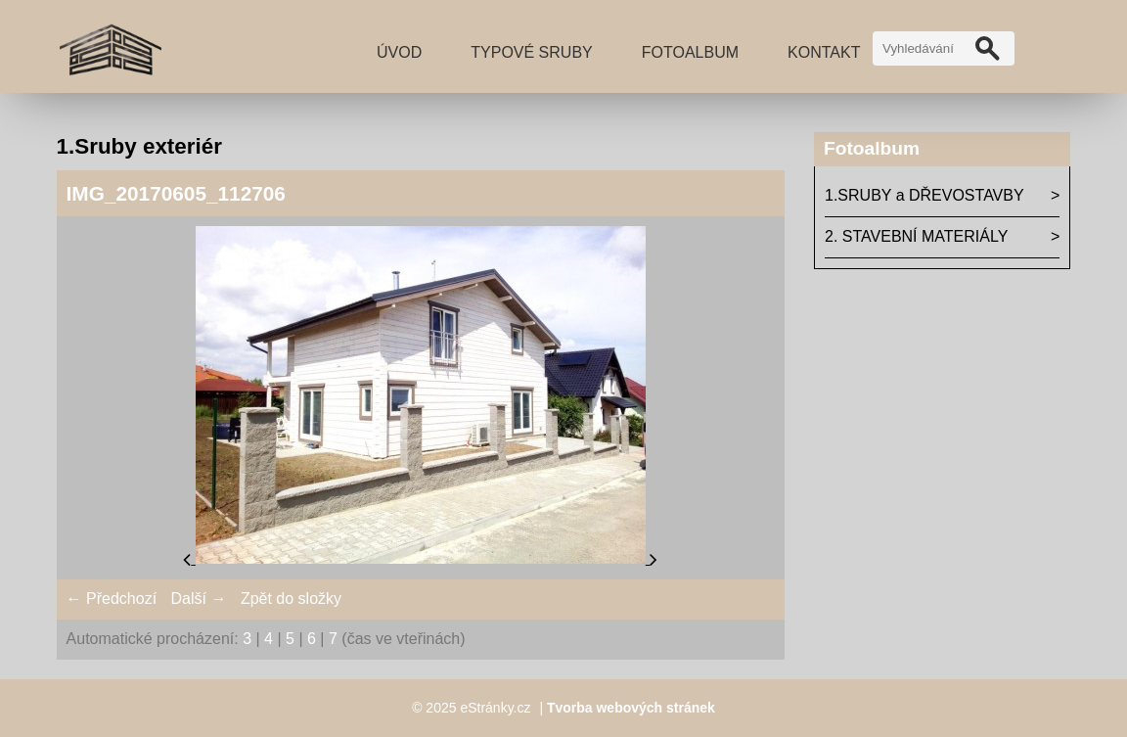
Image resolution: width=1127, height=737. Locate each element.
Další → (199, 598)
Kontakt (824, 52)
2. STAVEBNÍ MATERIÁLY (916, 236)
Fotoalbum (690, 52)
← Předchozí (112, 598)
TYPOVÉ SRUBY (531, 52)
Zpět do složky (291, 598)
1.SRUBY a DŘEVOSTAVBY (924, 195)
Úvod (399, 52)
